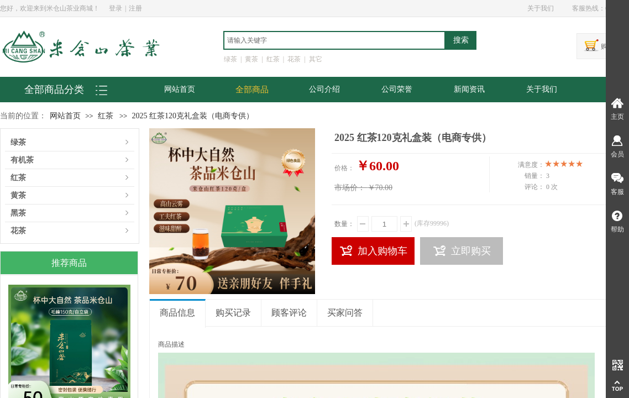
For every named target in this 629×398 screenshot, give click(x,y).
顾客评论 (289, 312)
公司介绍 (324, 89)
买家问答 (345, 312)
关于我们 (541, 89)
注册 (135, 8)
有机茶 (22, 160)
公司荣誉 (396, 89)
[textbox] (334, 40)
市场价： (349, 188)
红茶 (105, 116)
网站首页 (179, 89)
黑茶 (18, 213)
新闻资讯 (469, 89)
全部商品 (252, 89)
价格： (344, 168)
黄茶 (18, 195)
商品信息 (177, 312)
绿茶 (18, 142)
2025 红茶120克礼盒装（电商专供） (193, 116)
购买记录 (233, 312)
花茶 (18, 231)
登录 (115, 8)
